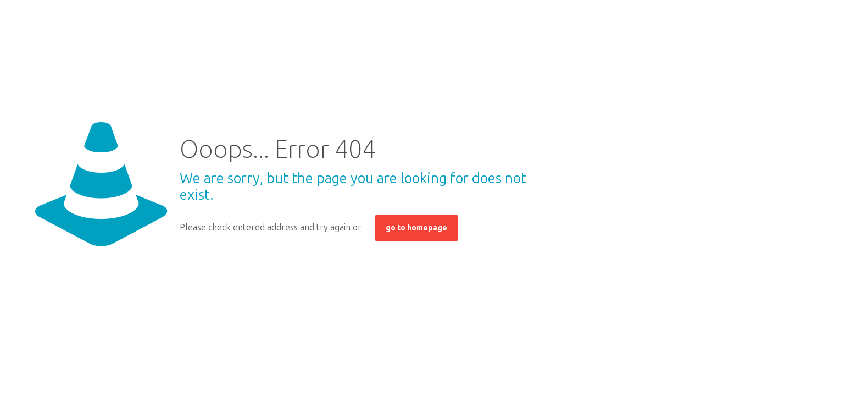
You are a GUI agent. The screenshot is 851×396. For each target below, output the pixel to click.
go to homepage (416, 228)
